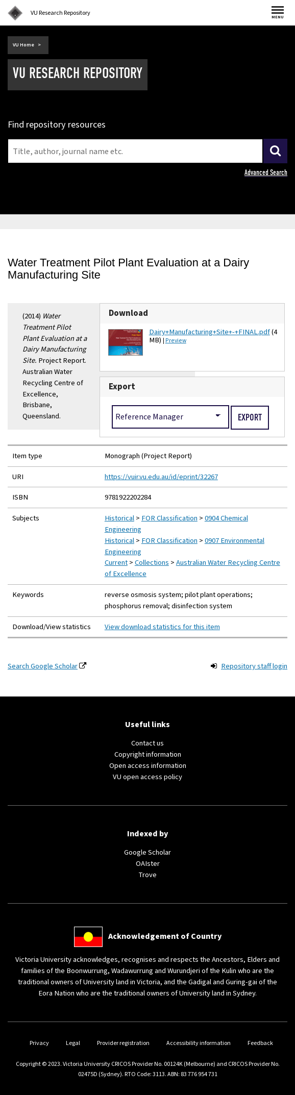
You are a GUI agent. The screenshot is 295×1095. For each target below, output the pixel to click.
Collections (152, 562)
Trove (147, 874)
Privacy (39, 1043)
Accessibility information (198, 1043)
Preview (175, 340)
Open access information (147, 765)
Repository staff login (254, 666)
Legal (73, 1043)
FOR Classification (169, 518)
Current (116, 562)
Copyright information (147, 754)
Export (122, 387)
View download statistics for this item (162, 626)
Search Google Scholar (43, 666)
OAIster (148, 863)
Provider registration (123, 1043)
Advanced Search (265, 172)
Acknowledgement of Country (165, 936)
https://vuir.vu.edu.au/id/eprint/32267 (161, 476)
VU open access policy (147, 777)
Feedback (260, 1043)
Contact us (147, 743)
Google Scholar (147, 852)
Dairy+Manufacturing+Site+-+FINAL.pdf (209, 332)
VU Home (23, 44)
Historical (119, 518)
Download (128, 313)
